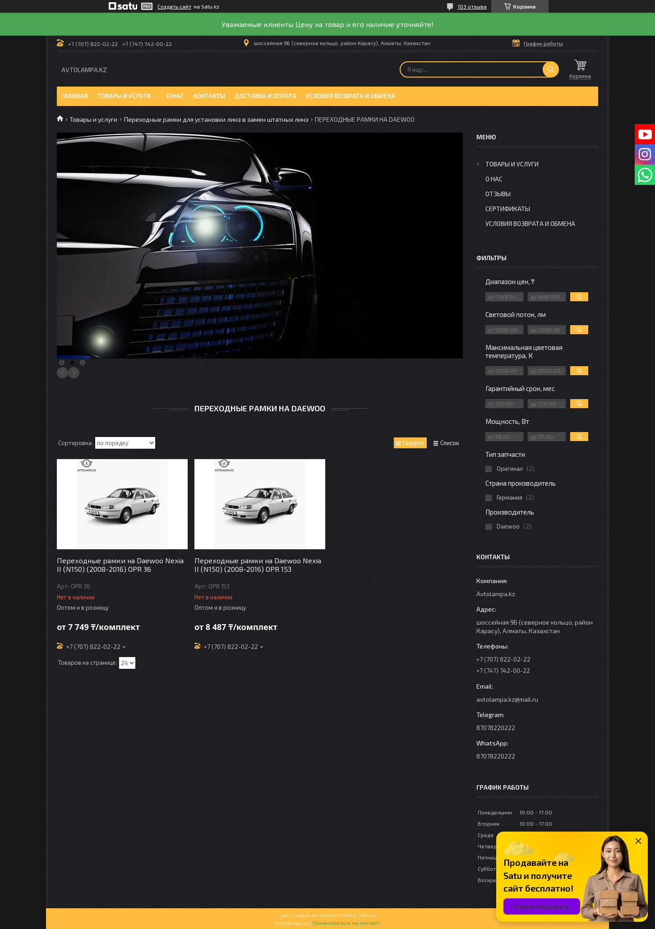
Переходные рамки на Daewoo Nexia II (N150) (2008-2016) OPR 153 (257, 564)
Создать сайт (174, 6)
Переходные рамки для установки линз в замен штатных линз (216, 119)
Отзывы (498, 194)
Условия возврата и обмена (350, 96)
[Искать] (551, 69)
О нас (175, 96)
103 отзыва (472, 6)
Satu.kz (367, 914)
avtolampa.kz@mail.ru (507, 699)
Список (449, 442)
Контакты (209, 96)
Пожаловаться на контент (346, 923)
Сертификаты (507, 208)
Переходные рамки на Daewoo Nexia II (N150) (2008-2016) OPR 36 (120, 564)
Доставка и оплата (265, 96)
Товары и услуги (124, 96)
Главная (74, 96)
